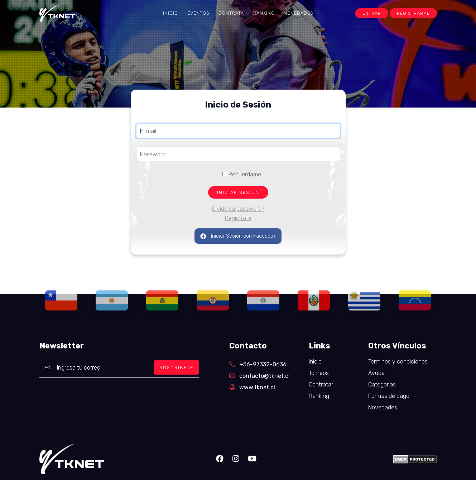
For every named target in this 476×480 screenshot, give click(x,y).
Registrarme (413, 13)
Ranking (264, 13)
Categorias (382, 384)
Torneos (319, 373)
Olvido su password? (238, 208)
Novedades (298, 13)
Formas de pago (388, 396)
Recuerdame (241, 174)
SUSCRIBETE (176, 367)
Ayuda (376, 373)
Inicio (170, 13)
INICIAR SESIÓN (238, 192)
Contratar (321, 384)
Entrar (371, 13)
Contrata (231, 13)
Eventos (198, 13)
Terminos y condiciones (398, 361)
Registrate (238, 218)
